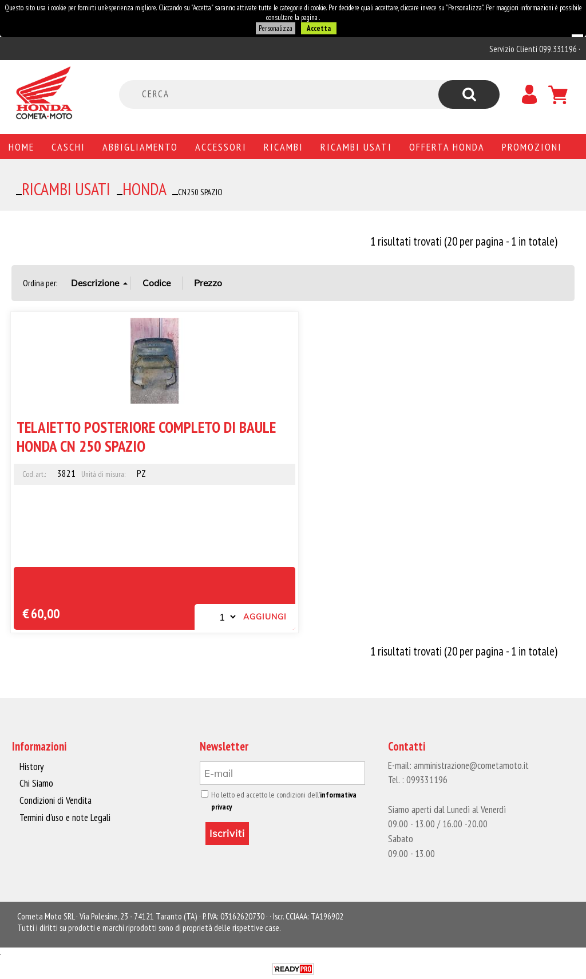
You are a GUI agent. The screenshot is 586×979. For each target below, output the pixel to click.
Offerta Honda (447, 146)
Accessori (221, 146)
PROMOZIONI (532, 146)
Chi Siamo (36, 783)
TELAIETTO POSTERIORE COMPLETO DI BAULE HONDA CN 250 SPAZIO (146, 436)
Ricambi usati (356, 146)
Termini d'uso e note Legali (64, 817)
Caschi (68, 146)
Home (21, 146)
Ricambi (283, 146)
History (31, 766)
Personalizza (275, 28)
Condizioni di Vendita (54, 800)
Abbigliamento (140, 146)
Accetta (318, 28)
